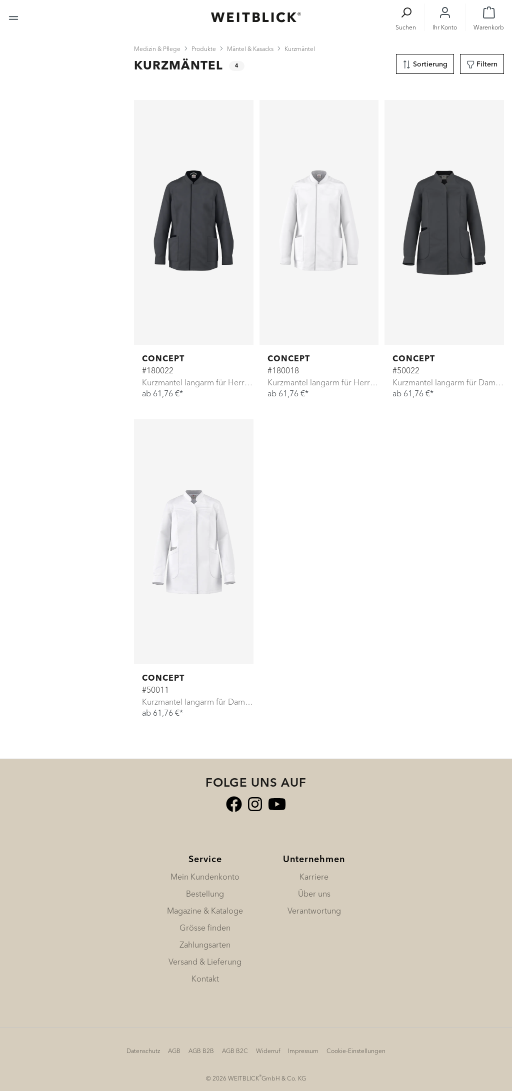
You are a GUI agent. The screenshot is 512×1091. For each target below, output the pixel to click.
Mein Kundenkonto (205, 877)
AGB (174, 1051)
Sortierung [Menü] (425, 62)
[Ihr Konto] (444, 17)
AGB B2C (235, 1051)
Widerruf (268, 1051)
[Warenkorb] (489, 17)
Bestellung (205, 894)
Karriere (314, 877)
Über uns (314, 894)
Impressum (303, 1051)
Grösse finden (205, 928)
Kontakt (205, 979)
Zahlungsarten (205, 945)
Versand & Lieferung (205, 962)
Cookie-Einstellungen (356, 1051)
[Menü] (13, 16)
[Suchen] (406, 17)
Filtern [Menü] (482, 62)
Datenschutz (143, 1051)
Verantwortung (314, 911)
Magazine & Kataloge (205, 911)
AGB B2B (201, 1051)
